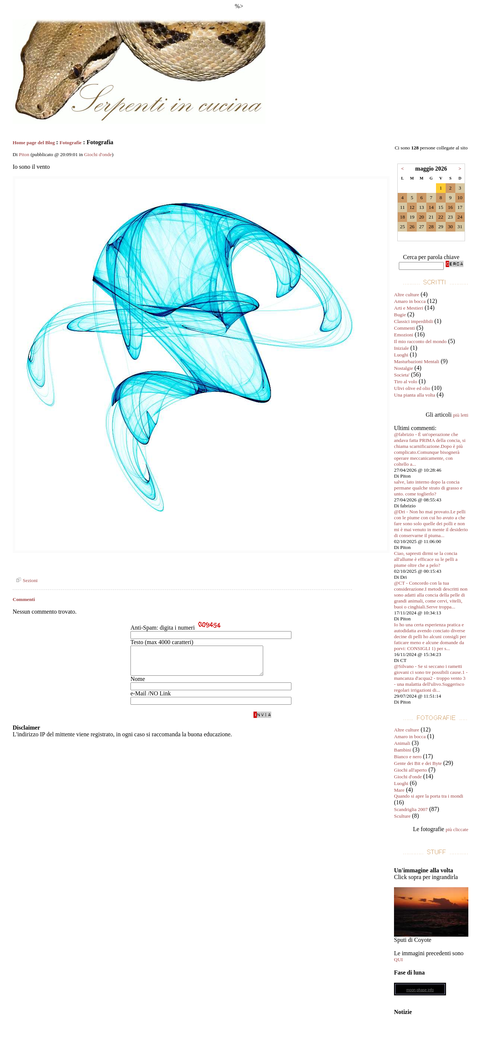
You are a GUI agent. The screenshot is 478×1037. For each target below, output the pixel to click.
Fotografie (70, 142)
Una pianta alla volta (414, 395)
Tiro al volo (405, 381)
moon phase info (420, 990)
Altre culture (406, 294)
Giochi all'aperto (410, 770)
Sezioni (26, 580)
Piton (24, 154)
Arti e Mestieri (408, 308)
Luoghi (401, 355)
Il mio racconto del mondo (420, 341)
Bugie (400, 314)
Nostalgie (403, 368)
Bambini (402, 750)
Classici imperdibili (413, 321)
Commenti (404, 328)
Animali (402, 743)
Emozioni (403, 334)
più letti (460, 415)
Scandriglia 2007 (411, 809)
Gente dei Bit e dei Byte (418, 763)
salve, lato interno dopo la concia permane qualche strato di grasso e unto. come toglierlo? (428, 488)
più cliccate (457, 829)
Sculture (402, 816)
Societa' (402, 375)
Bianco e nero (408, 756)
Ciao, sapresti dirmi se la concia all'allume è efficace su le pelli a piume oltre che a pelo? (426, 559)
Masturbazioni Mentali (416, 361)
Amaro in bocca (410, 301)
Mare (399, 790)
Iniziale (401, 348)
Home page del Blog (34, 142)
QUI (398, 959)
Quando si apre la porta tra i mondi (428, 796)
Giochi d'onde (98, 154)
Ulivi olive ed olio (412, 388)
